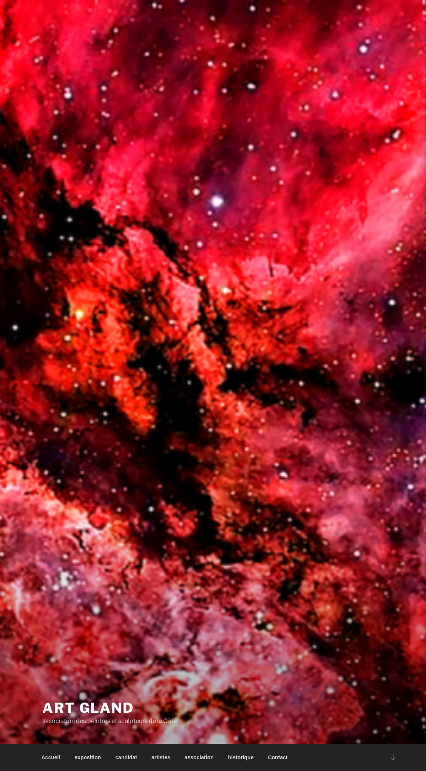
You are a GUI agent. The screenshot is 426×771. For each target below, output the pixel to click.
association (199, 757)
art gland (88, 708)
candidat (126, 757)
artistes (160, 757)
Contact (277, 757)
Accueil (51, 757)
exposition (87, 757)
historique (241, 757)
